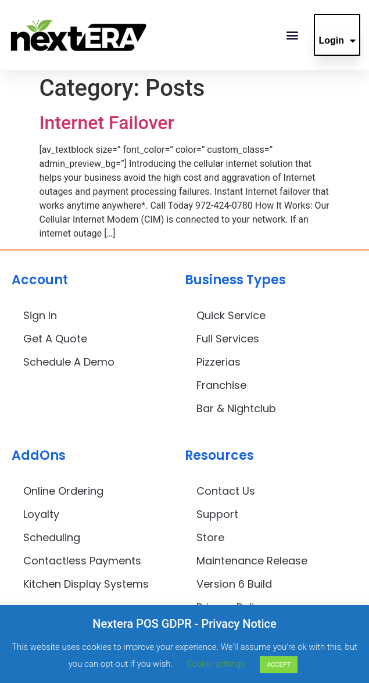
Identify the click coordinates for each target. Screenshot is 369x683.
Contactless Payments (82, 560)
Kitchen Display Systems (86, 584)
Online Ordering (63, 491)
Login (337, 40)
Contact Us (225, 491)
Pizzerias (218, 362)
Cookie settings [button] (216, 664)
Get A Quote (55, 338)
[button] (292, 35)
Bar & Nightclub (236, 408)
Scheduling (51, 537)
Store (210, 537)
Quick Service (231, 315)
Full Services (227, 338)
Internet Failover (107, 123)
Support (217, 514)
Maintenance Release (251, 560)
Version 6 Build (234, 584)
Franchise (221, 385)
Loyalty (41, 514)
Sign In (40, 315)
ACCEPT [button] (279, 664)
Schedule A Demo (68, 362)
